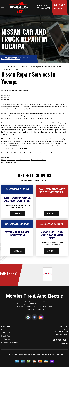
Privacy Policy (59, 354)
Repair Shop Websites (25, 354)
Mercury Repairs (6, 157)
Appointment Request (9, 342)
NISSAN (17, 69)
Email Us (64, 343)
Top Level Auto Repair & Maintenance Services (41, 67)
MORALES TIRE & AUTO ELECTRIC (14, 67)
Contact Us (5, 339)
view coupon (17, 213)
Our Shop (5, 330)
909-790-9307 (59, 8)
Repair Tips (5, 336)
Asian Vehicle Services (8, 162)
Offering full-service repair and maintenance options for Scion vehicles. (23, 160)
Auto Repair (5, 333)
